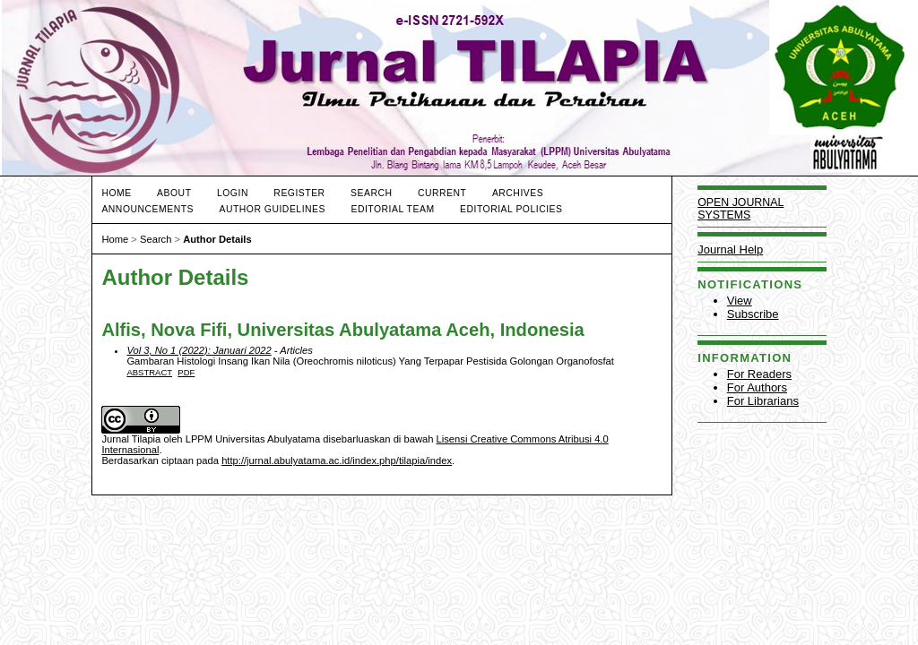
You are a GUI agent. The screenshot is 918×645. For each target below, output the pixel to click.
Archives (517, 193)
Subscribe (753, 314)
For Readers (759, 374)
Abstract (149, 372)
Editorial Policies (511, 209)
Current (442, 193)
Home (116, 193)
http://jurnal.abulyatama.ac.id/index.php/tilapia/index (336, 460)
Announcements (147, 209)
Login (232, 193)
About (174, 193)
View (739, 300)
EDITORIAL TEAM (392, 209)
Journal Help (730, 249)
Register (299, 193)
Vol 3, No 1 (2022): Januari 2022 (198, 350)
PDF (186, 372)
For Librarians (763, 401)
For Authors (757, 387)
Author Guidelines (272, 209)
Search (371, 193)
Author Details (217, 239)
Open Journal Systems (740, 208)
